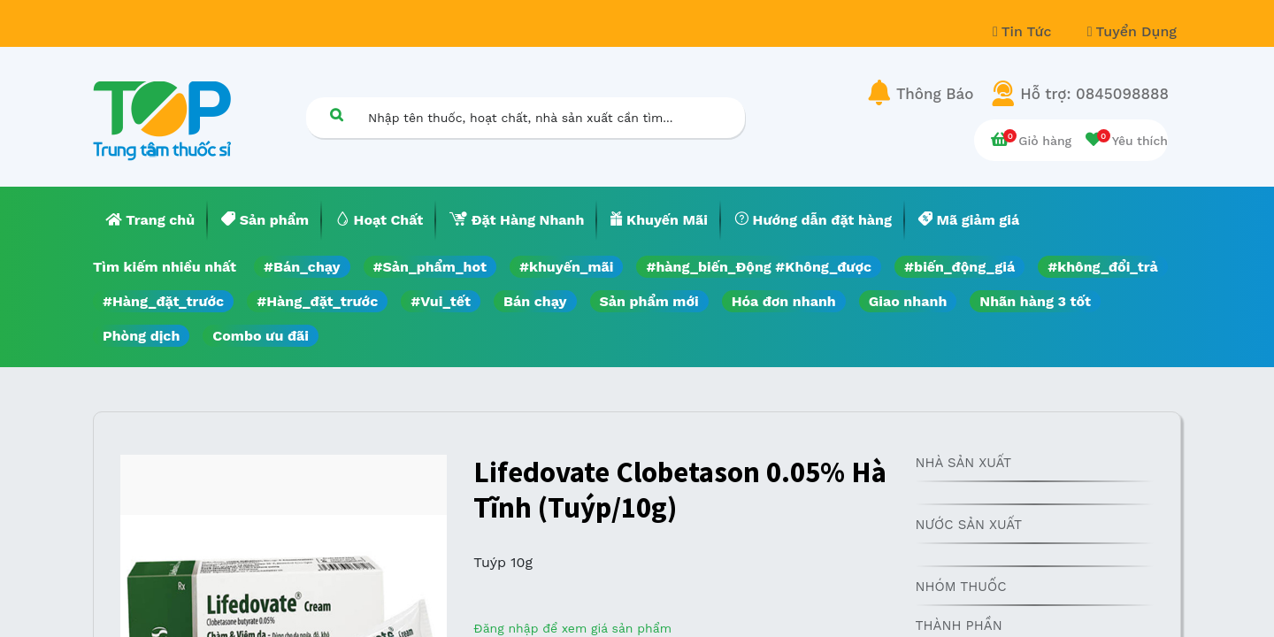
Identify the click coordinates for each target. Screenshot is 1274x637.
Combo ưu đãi (260, 335)
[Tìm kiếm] (336, 114)
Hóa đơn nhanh (784, 301)
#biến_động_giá (959, 266)
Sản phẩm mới (649, 301)
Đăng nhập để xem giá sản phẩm (572, 628)
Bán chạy (534, 301)
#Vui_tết (441, 301)
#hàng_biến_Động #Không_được (758, 266)
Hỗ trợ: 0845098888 (1094, 94)
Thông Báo (934, 94)
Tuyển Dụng (1132, 31)
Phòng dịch (141, 335)
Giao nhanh (908, 301)
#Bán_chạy (302, 266)
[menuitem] (150, 220)
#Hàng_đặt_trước (163, 301)
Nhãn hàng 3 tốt (1035, 301)
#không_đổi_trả (1103, 266)
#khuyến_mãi (566, 266)
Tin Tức (1024, 31)
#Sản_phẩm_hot (430, 266)
